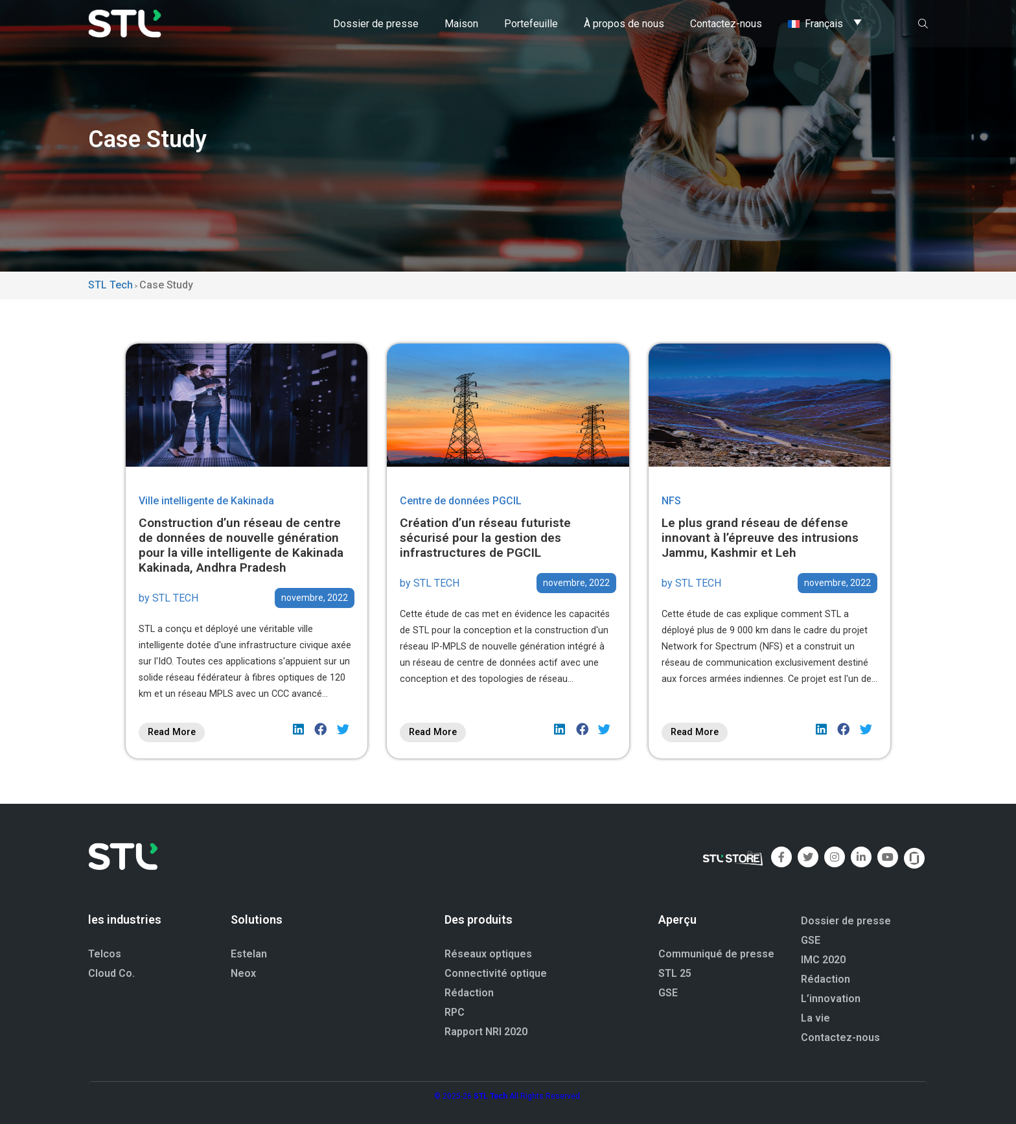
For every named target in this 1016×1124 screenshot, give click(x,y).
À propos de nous (624, 22)
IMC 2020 (823, 960)
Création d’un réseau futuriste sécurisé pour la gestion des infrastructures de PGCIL (485, 537)
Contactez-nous (726, 22)
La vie (815, 1018)
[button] (299, 729)
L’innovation (830, 998)
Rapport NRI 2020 (485, 1031)
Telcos (104, 954)
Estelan (249, 954)
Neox (243, 973)
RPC (454, 1012)
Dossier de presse (376, 22)
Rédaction (469, 993)
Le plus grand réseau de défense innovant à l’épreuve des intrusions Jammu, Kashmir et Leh (760, 537)
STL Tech (490, 1096)
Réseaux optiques (488, 954)
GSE (668, 993)
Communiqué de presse (716, 954)
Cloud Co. (111, 973)
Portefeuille (531, 22)
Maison (461, 22)
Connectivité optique (495, 973)
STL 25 (674, 973)
